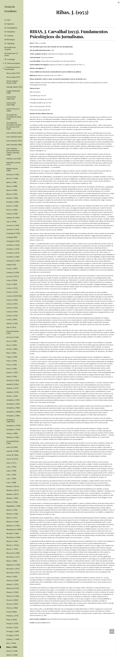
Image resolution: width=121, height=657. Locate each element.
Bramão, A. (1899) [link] (12, 202)
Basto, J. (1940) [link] (11, 182)
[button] (119, 2)
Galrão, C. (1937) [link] (12, 373)
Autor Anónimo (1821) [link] (14, 133)
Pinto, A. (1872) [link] (11, 620)
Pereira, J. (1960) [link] (12, 608)
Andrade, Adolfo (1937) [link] (14, 87)
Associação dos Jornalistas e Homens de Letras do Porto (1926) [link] (13, 126)
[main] (72, 12)
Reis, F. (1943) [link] (11, 643)
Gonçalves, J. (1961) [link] (13, 400)
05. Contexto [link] (8, 36)
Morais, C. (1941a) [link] (12, 545)
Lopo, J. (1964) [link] (11, 471)
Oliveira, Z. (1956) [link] (12, 592)
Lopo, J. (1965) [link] (11, 475)
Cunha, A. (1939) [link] (12, 300)
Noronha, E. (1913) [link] (12, 573)
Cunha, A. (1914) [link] (12, 292)
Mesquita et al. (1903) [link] (13, 529)
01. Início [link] (7, 20)
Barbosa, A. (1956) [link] (12, 174)
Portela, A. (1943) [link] (12, 624)
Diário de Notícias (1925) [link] (12, 332)
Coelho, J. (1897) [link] (11, 269)
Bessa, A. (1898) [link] (11, 186)
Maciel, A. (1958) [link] (11, 502)
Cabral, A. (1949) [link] (12, 214)
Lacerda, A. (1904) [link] (12, 451)
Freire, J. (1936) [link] (11, 365)
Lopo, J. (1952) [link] (11, 467)
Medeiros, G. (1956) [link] (13, 526)
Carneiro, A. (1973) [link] (12, 229)
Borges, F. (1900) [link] (12, 198)
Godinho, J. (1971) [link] (12, 388)
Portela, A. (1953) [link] (12, 627)
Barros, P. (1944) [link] (12, 178)
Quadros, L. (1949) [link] (12, 639)
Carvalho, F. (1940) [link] (12, 257)
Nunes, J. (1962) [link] (11, 577)
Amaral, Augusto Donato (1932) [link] (12, 82)
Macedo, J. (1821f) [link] (12, 494)
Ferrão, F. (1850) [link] (11, 349)
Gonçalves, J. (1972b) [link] (13, 426)
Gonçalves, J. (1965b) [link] (13, 412)
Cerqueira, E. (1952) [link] (13, 261)
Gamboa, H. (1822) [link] (12, 380)
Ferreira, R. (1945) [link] (12, 337)
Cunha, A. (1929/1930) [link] (14, 296)
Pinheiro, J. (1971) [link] (12, 616)
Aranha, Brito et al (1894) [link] (12, 110)
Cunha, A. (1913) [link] (12, 288)
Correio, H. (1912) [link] (12, 276)
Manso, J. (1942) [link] (11, 510)
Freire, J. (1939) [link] (11, 369)
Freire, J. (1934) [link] (11, 361)
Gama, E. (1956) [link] (11, 376)
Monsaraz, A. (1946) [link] (13, 537)
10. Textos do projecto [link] (12, 63)
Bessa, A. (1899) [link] (11, 190)
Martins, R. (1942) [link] (12, 522)
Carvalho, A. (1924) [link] (12, 245)
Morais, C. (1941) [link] (12, 541)
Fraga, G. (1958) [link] (11, 357)
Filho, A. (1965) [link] (11, 353)
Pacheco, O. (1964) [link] (12, 596)
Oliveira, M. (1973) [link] (12, 588)
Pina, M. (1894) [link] (11, 612)
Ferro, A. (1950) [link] (11, 345)
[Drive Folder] (72, 642)
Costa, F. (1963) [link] (11, 284)
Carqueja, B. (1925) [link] (12, 241)
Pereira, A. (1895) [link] (12, 600)
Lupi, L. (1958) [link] (11, 482)
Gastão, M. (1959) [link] (12, 384)
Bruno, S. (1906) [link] (11, 210)
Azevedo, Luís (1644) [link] (13, 159)
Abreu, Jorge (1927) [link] (13, 77)
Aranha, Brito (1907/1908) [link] (11, 104)
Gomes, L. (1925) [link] (12, 396)
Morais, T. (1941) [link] (12, 549)
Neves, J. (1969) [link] (11, 561)
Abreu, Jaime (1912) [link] (13, 73)
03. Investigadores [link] (10, 28)
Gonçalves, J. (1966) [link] (13, 416)
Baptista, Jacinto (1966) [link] (12, 170)
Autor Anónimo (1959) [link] (14, 145)
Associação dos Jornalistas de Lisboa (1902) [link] (13, 117)
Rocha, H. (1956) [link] (11, 655)
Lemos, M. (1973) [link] (12, 459)
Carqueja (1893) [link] (11, 237)
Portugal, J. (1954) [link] (12, 635)
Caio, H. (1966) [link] (11, 222)
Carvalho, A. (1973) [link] (12, 253)
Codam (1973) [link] (11, 265)
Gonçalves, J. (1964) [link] (13, 408)
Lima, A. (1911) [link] (11, 463)
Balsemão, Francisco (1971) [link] (13, 164)
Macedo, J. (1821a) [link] (12, 486)
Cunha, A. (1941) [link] (12, 304)
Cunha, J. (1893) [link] (11, 320)
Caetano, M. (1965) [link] (12, 218)
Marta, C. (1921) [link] (11, 518)
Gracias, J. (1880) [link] (12, 433)
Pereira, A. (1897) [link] (12, 604)
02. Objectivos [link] (9, 24)
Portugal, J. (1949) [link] (12, 631)
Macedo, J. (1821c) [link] (12, 490)
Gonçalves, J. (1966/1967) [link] (10, 421)
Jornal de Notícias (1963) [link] (12, 442)
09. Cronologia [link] (9, 59)
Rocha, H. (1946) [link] (11, 651)
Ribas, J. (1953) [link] (11, 647)
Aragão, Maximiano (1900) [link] (13, 92)
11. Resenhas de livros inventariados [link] (12, 68)
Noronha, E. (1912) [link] (12, 569)
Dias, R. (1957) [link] (11, 327)
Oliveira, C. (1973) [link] (12, 584)
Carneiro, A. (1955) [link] (12, 225)
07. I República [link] (9, 43)
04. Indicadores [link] (9, 32)
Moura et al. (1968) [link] (12, 553)
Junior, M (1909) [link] (11, 447)
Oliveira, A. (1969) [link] (12, 580)
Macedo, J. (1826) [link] (12, 498)
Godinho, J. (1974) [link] (12, 392)
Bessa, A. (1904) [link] (11, 194)
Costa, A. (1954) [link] (11, 280)
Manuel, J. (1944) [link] (12, 514)
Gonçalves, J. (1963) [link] (13, 404)
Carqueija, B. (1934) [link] (13, 233)
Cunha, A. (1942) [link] (12, 316)
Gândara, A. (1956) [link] (12, 437)
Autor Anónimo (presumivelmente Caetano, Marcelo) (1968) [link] (12, 152)
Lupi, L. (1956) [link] (11, 479)
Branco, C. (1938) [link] (12, 206)
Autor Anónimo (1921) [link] (14, 141)
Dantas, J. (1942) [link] (12, 323)
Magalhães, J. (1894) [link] (13, 506)
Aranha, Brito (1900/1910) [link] (11, 98)
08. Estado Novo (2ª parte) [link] (11, 54)
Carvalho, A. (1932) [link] (12, 249)
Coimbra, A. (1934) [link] (12, 272)
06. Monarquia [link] (9, 40)
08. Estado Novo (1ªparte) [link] (10, 48)
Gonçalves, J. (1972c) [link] (13, 429)
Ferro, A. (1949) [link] (11, 341)
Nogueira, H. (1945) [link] (13, 565)
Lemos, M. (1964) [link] (12, 455)
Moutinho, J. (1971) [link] (13, 557)
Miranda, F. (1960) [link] (12, 533)
